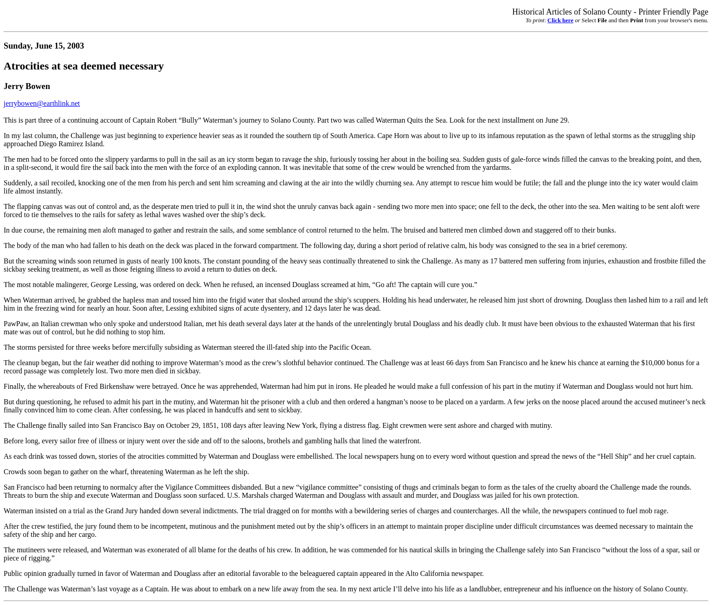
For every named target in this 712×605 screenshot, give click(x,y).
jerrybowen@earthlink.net (42, 103)
